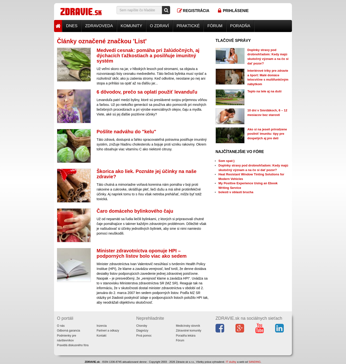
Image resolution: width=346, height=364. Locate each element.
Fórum (214, 26)
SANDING (254, 361)
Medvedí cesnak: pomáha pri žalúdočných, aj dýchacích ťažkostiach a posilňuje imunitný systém (148, 56)
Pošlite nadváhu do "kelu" (126, 131)
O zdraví (159, 26)
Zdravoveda (99, 26)
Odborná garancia (68, 330)
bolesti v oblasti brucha (235, 192)
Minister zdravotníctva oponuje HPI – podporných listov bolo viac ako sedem (142, 253)
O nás (61, 325)
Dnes (71, 26)
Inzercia (102, 325)
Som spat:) (226, 161)
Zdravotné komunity (188, 330)
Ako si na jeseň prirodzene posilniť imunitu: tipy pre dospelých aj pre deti (267, 134)
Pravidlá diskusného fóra (72, 345)
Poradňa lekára (185, 335)
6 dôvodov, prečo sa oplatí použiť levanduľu (147, 92)
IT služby (231, 361)
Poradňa (240, 26)
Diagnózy (142, 330)
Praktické (188, 26)
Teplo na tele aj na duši (264, 91)
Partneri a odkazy (108, 330)
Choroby (141, 325)
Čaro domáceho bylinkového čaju (135, 211)
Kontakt (101, 335)
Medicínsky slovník (188, 325)
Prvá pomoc (144, 335)
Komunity (131, 26)
